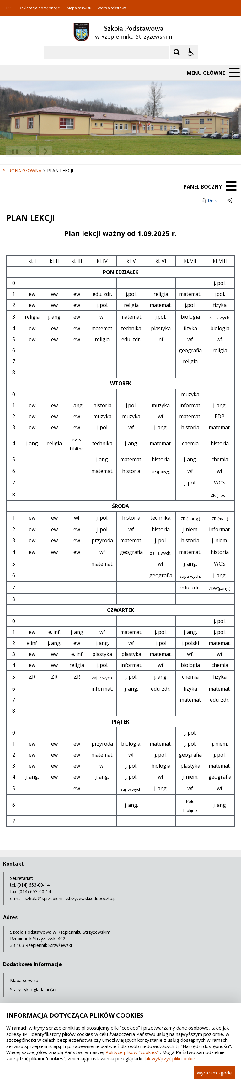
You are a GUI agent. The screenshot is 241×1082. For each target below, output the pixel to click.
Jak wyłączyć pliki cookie (169, 1058)
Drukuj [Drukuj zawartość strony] (209, 200)
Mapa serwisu (79, 8)
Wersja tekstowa (112, 8)
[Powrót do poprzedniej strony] (230, 201)
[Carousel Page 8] (102, 151)
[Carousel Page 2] (67, 151)
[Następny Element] (45, 152)
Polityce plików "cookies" (132, 1052)
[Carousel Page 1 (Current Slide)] (61, 151)
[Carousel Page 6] (90, 151)
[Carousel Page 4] (79, 151)
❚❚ (12, 151)
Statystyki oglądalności (33, 989)
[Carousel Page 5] (84, 151)
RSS (9, 8)
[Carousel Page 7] (96, 151)
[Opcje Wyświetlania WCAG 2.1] (191, 52)
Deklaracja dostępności (40, 8)
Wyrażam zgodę (214, 1072)
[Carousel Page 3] (73, 151)
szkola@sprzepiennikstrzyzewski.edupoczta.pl (71, 898)
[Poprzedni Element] (30, 152)
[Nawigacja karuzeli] (37, 152)
